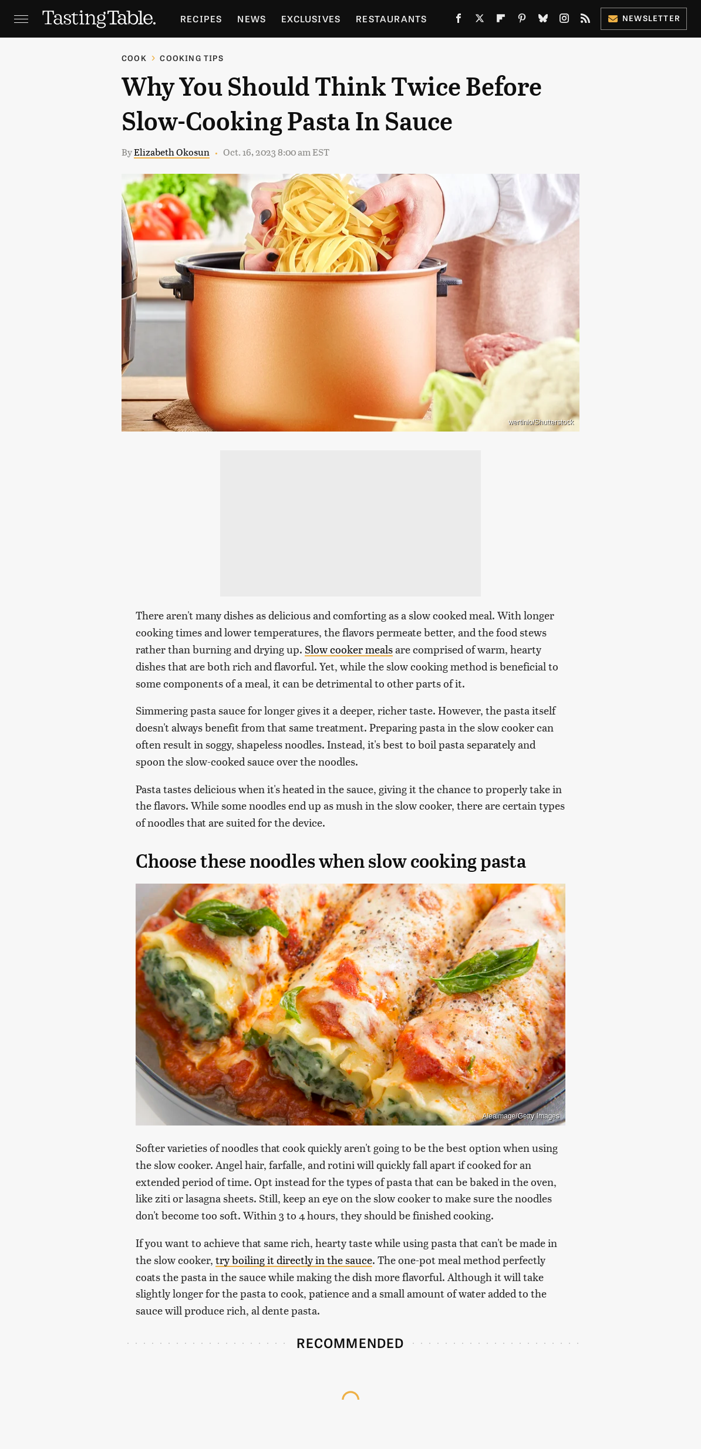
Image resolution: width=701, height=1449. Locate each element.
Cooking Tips (191, 58)
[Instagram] (564, 20)
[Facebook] (458, 20)
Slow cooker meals (349, 649)
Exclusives (311, 18)
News (251, 18)
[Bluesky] (543, 20)
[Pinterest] (522, 20)
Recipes (201, 18)
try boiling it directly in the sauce (293, 1259)
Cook (134, 58)
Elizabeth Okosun (172, 152)
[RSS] (585, 20)
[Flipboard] (501, 20)
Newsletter (643, 17)
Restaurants (391, 18)
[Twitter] (480, 20)
